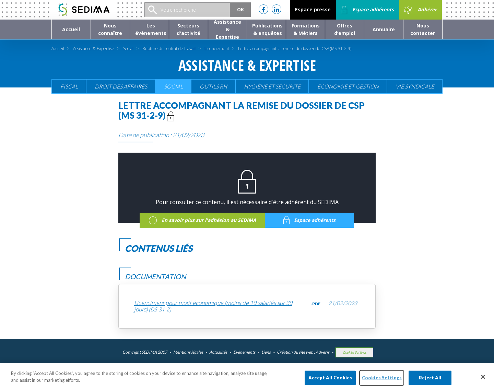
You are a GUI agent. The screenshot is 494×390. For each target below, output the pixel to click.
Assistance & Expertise (93, 48)
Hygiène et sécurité (272, 86)
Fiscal (69, 86)
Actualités (218, 352)
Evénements (244, 352)
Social (128, 48)
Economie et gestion (348, 86)
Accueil (57, 48)
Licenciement (216, 48)
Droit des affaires (121, 86)
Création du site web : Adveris (303, 352)
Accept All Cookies (330, 381)
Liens (266, 352)
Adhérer (420, 10)
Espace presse (313, 9)
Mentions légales (188, 352)
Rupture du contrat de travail (169, 48)
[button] (110, 29)
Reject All (430, 381)
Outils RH (213, 86)
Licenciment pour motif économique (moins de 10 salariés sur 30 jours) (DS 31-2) (213, 306)
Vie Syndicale (415, 86)
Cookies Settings (354, 352)
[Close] (483, 380)
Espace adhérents (367, 10)
